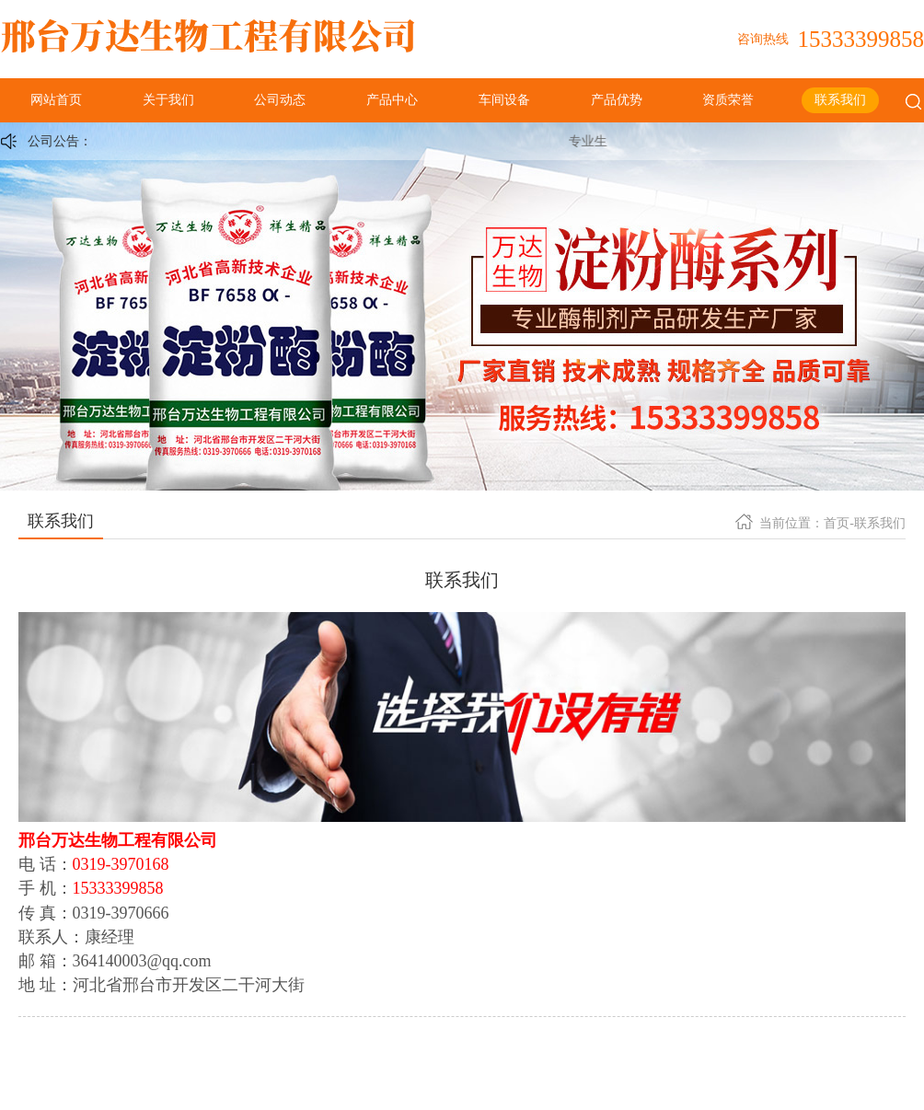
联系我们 (840, 100)
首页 (836, 523)
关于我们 (168, 100)
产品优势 (616, 100)
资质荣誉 (728, 100)
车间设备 (504, 100)
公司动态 (280, 100)
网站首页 (56, 100)
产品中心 (392, 100)
